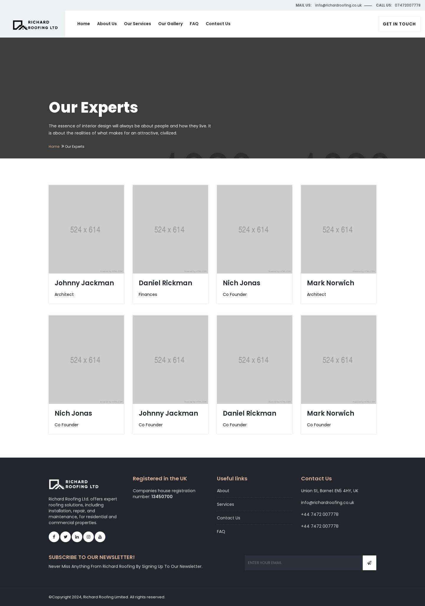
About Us (107, 24)
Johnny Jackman (84, 283)
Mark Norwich (330, 283)
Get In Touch (399, 24)
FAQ (194, 24)
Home (83, 24)
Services (225, 504)
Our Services (137, 24)
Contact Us (218, 24)
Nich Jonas (241, 283)
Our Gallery (170, 24)
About (223, 491)
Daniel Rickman (165, 283)
